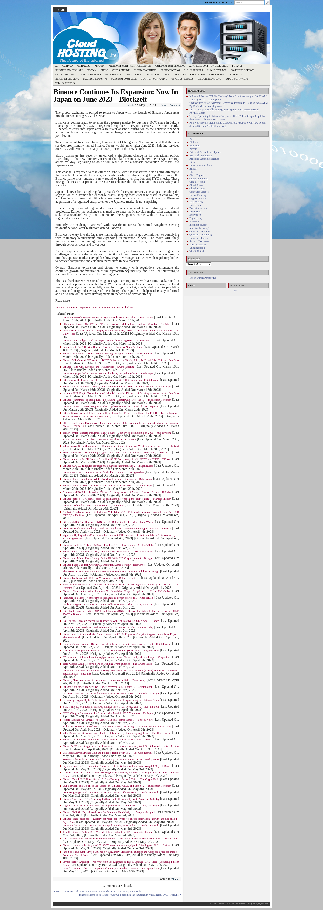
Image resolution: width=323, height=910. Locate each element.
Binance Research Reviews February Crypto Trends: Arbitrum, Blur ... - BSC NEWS (108, 317)
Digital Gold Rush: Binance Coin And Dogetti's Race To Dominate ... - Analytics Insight (111, 805)
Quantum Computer (123, 79)
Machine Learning (95, 79)
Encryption (197, 74)
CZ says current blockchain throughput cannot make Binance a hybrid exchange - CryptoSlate (117, 657)
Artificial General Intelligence (130, 66)
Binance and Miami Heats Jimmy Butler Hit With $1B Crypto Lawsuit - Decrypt (107, 558)
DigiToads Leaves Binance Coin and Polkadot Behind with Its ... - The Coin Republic (108, 752)
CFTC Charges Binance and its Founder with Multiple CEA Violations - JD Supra (108, 713)
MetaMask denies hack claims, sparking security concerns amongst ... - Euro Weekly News (111, 759)
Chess (104, 70)
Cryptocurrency (90, 74)
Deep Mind (179, 74)
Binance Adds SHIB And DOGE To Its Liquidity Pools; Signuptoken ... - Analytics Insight (111, 825)
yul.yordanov (262, 904)
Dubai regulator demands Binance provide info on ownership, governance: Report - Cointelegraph (117, 644)
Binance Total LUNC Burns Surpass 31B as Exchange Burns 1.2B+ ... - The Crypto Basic (111, 779)
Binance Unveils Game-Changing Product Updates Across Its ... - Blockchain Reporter (111, 406)
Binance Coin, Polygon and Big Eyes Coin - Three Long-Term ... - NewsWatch (107, 340)
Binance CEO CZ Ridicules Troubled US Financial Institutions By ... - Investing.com (108, 465)
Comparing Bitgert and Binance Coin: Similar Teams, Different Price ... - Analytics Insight (111, 792)
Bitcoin (91, 70)
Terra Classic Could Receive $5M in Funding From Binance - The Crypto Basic (107, 663)
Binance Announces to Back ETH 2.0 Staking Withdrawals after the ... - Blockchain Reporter (117, 399)
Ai (56, 66)
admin (131, 105)
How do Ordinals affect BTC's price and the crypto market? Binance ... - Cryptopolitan (111, 868)
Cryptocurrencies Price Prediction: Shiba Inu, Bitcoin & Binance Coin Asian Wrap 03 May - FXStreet (117, 766)
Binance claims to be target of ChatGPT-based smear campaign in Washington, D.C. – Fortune (129, 894)
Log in (234, 290)
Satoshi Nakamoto (209, 79)
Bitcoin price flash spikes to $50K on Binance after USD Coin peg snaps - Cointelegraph (111, 380)
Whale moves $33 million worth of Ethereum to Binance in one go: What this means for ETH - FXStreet (121, 446)
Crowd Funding (65, 74)
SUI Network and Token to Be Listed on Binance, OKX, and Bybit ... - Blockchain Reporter (117, 785)
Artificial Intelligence (170, 66)
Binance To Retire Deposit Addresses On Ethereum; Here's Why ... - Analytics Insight (108, 812)
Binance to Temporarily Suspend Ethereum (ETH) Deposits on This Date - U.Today (108, 627)
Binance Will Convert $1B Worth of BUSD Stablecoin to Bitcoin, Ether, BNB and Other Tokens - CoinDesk (121, 360)
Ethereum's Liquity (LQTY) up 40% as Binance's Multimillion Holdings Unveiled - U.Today (117, 324)
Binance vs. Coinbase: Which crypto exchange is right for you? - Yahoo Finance (107, 353)
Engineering (217, 74)
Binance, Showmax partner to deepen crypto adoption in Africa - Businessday (104, 680)
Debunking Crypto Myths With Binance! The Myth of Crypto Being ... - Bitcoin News (111, 700)
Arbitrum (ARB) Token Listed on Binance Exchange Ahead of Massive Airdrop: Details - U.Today (117, 492)
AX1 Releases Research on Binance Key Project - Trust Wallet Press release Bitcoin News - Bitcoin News (121, 838)
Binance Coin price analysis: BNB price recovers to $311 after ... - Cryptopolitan (107, 686)
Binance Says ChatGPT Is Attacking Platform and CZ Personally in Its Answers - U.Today (111, 799)
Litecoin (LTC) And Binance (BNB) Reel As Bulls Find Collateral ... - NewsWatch (108, 521)
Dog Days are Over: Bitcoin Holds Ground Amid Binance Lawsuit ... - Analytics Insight (111, 693)
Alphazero (84, 66)
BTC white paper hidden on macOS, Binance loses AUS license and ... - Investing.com (111, 706)
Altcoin (99, 66)
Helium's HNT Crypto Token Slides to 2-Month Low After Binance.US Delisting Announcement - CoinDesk (121, 393)
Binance (237, 66)
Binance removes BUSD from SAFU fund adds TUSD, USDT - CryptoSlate (103, 472)
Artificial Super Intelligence (208, 66)
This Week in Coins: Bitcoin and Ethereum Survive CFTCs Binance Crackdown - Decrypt (111, 571)
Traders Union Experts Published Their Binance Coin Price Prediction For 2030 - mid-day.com (117, 432)
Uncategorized (197, 247)
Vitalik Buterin (65, 83)
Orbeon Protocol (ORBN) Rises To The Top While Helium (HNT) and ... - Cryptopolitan (111, 650)
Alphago (67, 66)
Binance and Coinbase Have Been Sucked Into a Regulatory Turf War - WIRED (107, 739)
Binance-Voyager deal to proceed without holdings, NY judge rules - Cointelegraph (108, 373)
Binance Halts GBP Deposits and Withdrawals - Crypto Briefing (98, 366)
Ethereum (236, 74)
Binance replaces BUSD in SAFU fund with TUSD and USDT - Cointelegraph (107, 485)
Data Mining (113, 74)
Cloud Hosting (170, 70)
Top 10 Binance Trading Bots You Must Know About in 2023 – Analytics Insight (98, 891)
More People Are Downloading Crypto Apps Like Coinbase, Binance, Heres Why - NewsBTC (117, 452)
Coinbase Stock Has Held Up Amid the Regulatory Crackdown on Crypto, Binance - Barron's (117, 528)
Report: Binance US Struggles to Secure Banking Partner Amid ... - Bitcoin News (108, 719)
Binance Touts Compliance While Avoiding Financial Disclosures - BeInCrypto (107, 479)
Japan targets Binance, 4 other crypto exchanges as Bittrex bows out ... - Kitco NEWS (108, 597)
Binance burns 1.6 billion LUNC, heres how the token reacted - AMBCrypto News (108, 551)
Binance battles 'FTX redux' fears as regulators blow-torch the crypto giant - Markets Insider (117, 498)
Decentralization (157, 74)
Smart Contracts (237, 79)
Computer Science (242, 70)
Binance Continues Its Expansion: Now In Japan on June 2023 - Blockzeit (94, 307)
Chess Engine (121, 70)
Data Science (133, 74)
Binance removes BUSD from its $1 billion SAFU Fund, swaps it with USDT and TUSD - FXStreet (117, 459)
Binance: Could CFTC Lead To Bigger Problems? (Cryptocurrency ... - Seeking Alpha (108, 545)
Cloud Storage (216, 70)
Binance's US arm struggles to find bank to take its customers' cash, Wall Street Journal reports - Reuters (121, 746)
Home (60, 10)
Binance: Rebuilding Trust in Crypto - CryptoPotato (93, 505)
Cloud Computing (145, 70)
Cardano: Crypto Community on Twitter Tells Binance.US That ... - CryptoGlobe (107, 604)
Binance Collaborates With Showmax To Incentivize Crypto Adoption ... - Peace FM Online (117, 591)
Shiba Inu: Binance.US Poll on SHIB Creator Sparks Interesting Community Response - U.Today (117, 726)
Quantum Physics (182, 79)
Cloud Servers (193, 70)
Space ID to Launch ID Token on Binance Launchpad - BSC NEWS (99, 439)
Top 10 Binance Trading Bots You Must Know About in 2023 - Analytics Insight (107, 832)
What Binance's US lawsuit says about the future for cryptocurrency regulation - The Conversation (117, 733)
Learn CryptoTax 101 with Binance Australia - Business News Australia (103, 347)
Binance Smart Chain (69, 70)
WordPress (240, 904)
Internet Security (67, 79)
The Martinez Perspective (202, 277)
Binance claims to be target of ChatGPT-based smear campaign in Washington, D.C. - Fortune (117, 845)
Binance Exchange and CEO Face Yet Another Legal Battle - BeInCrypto (101, 578)
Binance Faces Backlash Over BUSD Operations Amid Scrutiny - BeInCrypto (104, 564)
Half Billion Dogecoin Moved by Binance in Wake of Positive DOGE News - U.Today (111, 620)
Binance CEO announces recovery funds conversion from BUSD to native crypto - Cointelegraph (117, 386)
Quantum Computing (154, 79)
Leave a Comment (170, 105)
